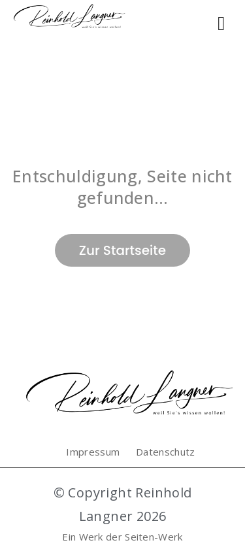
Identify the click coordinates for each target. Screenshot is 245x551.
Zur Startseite (122, 250)
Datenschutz (165, 451)
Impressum (93, 451)
